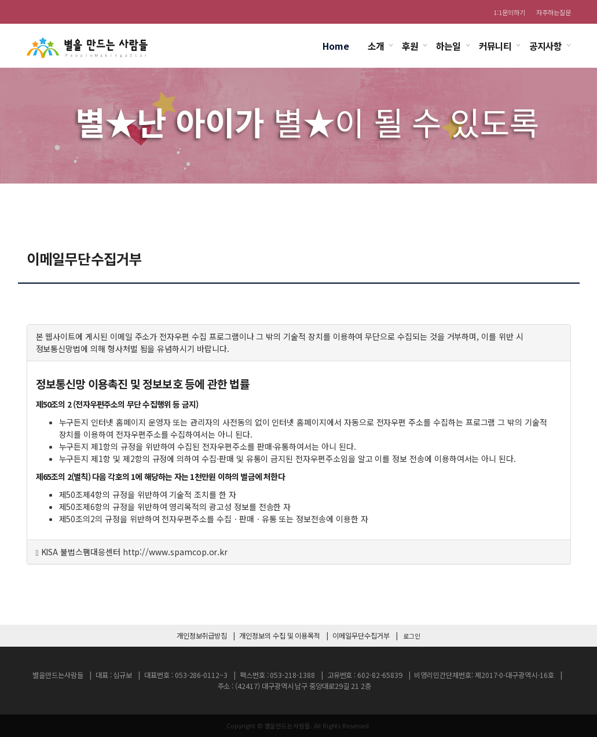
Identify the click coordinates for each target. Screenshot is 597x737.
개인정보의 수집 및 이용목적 (279, 635)
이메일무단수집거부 (360, 635)
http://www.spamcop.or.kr (175, 552)
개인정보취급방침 (202, 635)
